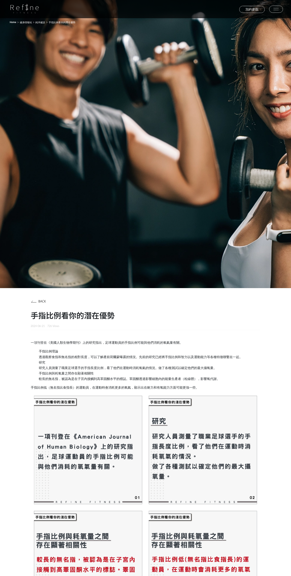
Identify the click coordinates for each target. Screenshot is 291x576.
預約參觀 (252, 9)
